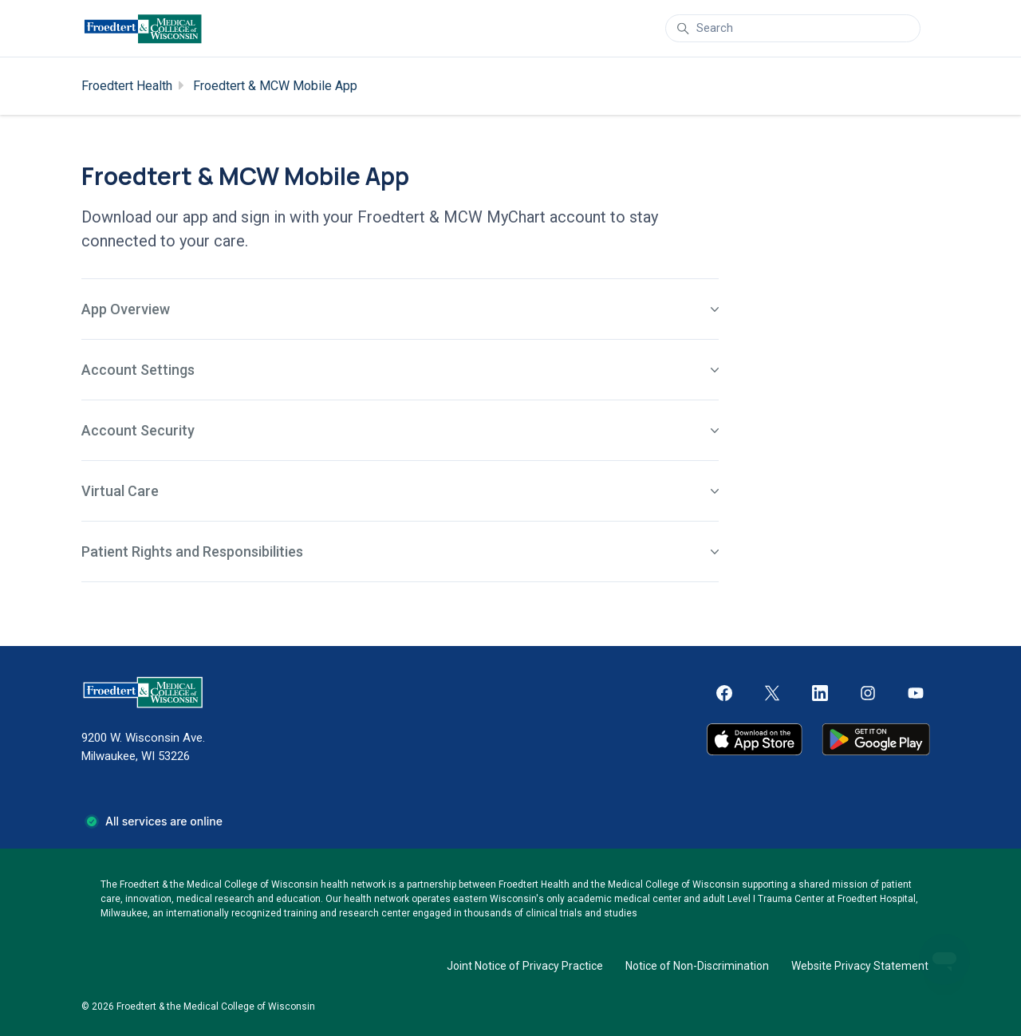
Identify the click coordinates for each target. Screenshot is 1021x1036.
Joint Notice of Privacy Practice (525, 965)
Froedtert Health (126, 85)
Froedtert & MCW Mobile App (275, 85)
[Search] (792, 28)
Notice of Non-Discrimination (697, 965)
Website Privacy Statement (859, 965)
